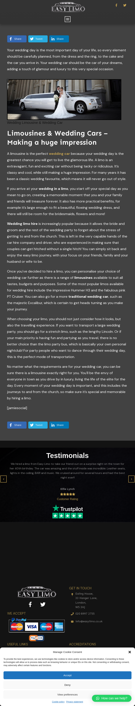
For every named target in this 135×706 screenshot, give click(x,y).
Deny (67, 684)
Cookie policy (58, 702)
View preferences (67, 694)
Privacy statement (74, 702)
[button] (129, 652)
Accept (67, 675)
